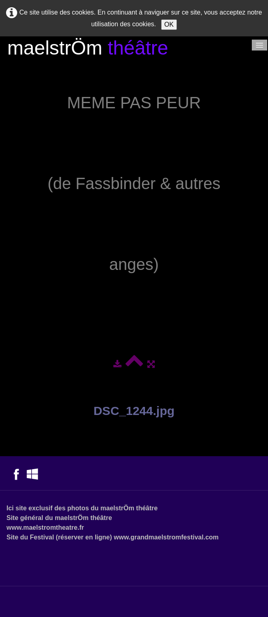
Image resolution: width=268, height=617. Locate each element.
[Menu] (259, 45)
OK (169, 24)
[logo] (87, 49)
